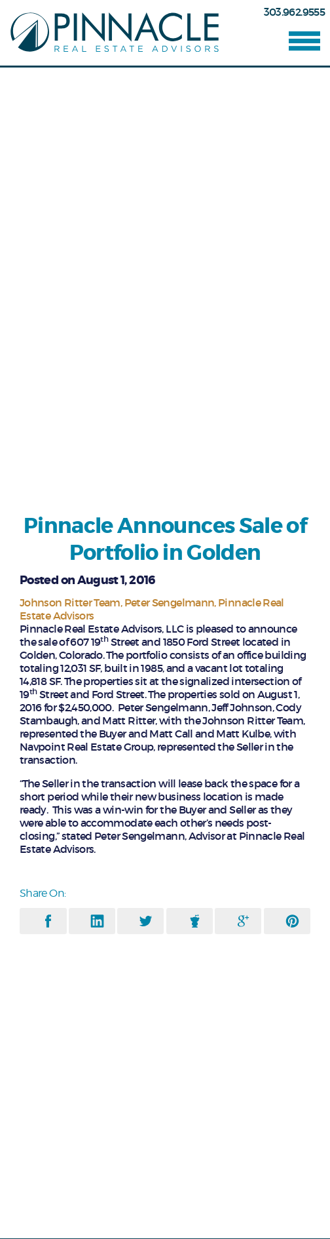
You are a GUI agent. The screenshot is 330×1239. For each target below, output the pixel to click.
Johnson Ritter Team (70, 602)
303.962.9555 (294, 11)
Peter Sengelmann (169, 602)
